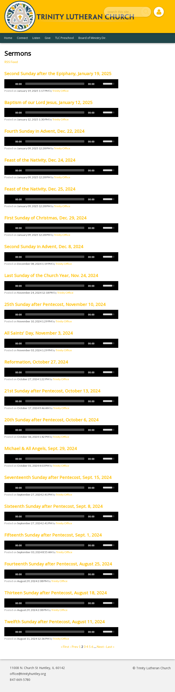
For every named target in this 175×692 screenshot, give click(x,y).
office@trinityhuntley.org (28, 674)
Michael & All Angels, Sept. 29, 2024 (40, 448)
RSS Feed (11, 62)
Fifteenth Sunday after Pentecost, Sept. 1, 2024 (53, 535)
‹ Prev (74, 647)
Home (8, 38)
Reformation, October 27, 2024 (36, 362)
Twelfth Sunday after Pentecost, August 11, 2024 (54, 622)
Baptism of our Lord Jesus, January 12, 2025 (48, 102)
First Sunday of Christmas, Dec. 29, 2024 (45, 218)
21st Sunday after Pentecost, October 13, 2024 (52, 391)
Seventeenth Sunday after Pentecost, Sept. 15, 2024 (57, 477)
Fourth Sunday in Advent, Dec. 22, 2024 (44, 131)
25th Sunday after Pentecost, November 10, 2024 (55, 304)
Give (48, 38)
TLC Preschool (64, 38)
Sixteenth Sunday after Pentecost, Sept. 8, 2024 (53, 506)
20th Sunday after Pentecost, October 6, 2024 (51, 420)
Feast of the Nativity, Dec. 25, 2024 (39, 189)
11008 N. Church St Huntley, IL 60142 (37, 668)
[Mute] (99, 83)
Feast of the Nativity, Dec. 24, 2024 (39, 160)
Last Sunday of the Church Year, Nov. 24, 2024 (51, 275)
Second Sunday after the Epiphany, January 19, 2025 (57, 73)
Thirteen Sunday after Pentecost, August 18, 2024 (55, 593)
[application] (61, 83)
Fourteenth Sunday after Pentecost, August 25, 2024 (58, 564)
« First (65, 647)
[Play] (10, 83)
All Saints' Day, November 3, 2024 (38, 333)
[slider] (54, 84)
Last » (110, 647)
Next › (101, 647)
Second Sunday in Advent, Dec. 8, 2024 (43, 246)
